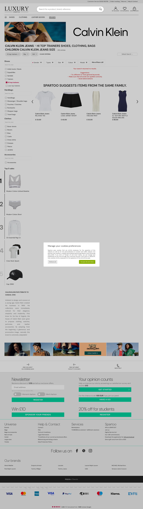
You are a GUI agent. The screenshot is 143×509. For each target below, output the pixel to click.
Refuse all (52, 262)
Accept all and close (87, 262)
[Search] (100, 9)
